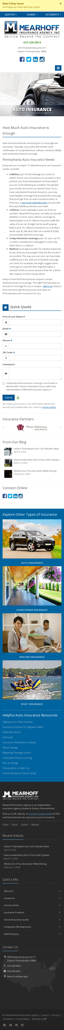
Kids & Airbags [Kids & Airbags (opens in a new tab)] (10, 763)
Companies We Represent (32, 926)
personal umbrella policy (34, 202)
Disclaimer (8, 1018)
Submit (8, 397)
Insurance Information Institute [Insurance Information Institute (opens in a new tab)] (19, 742)
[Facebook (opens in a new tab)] (22, 59)
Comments (9, 364)
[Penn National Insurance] (32, 428)
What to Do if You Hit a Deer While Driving (32, 473)
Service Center (32, 905)
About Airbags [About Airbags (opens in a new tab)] (10, 747)
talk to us (47, 286)
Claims (32, 14)
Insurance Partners (18, 419)
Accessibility (23, 1018)
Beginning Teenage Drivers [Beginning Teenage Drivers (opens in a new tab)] (17, 752)
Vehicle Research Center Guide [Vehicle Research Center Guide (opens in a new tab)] (19, 773)
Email (7, 328)
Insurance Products (32, 912)
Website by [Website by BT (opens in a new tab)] (39, 1018)
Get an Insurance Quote (32, 919)
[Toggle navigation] (58, 68)
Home (6, 824)
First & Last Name (14, 316)
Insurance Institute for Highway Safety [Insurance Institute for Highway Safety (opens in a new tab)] (23, 727)
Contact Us (32, 898)
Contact (24, 824)
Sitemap (35, 824)
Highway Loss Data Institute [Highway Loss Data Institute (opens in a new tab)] (18, 721)
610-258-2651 (14, 971)
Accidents (53, 14)
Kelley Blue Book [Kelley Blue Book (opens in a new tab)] (12, 732)
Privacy (55, 1015)
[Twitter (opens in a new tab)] (28, 59)
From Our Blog (14, 442)
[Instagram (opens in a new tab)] (42, 59)
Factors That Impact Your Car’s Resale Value (32, 451)
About (15, 824)
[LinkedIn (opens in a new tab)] (35, 59)
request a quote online (40, 813)
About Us (32, 891)
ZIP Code (9, 352)
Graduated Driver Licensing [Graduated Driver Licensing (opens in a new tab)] (17, 757)
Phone (7, 340)
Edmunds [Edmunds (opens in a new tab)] (8, 737)
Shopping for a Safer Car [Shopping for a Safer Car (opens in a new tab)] (16, 768)
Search (45, 1015)
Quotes (11, 14)
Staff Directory (32, 934)
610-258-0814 (14, 965)
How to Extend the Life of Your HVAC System (32, 462)
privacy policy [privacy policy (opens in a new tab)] (49, 407)
